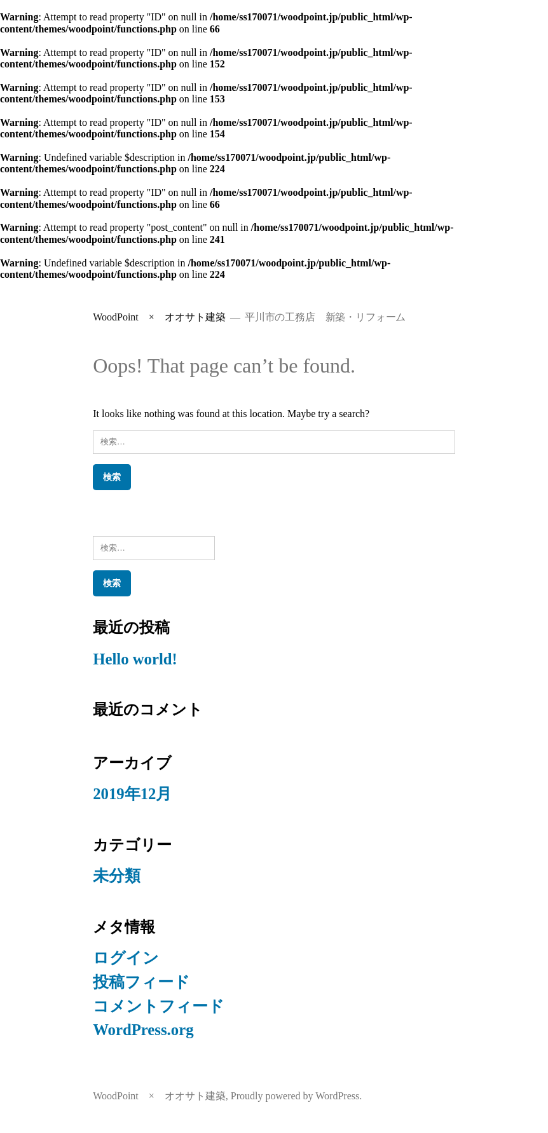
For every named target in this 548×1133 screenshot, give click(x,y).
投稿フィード (141, 982)
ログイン (126, 957)
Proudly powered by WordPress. (296, 1095)
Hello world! (135, 659)
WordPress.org (143, 1029)
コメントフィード (158, 1006)
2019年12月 (132, 793)
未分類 (116, 875)
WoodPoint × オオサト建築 (159, 317)
